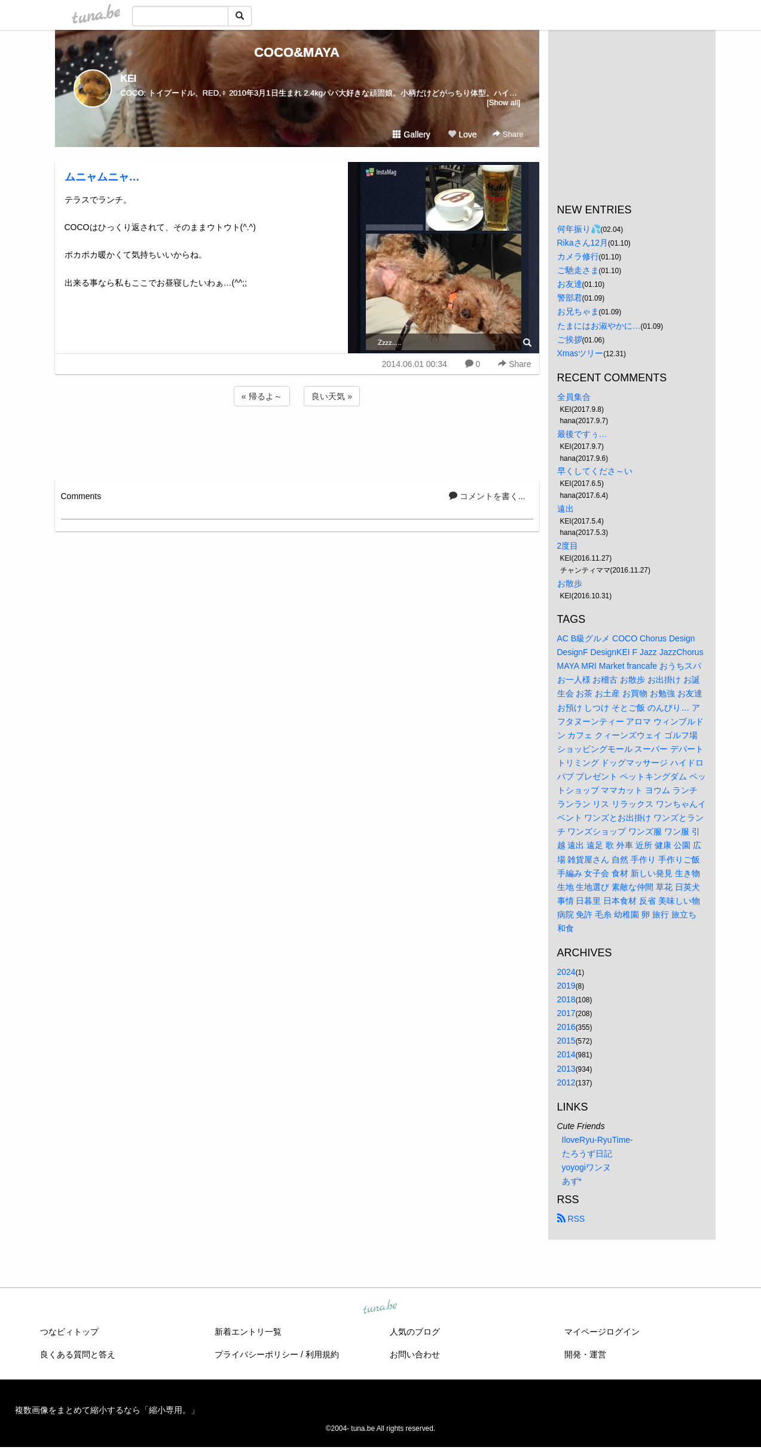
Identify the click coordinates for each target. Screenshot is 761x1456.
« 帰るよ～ (262, 396)
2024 (566, 972)
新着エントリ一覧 (248, 1331)
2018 (566, 999)
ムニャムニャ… (102, 177)
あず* (572, 1181)
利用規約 (322, 1354)
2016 (566, 1027)
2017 (566, 1013)
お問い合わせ (415, 1354)
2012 (566, 1082)
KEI (129, 79)
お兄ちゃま (578, 311)
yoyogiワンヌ (586, 1167)
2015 (566, 1040)
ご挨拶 (569, 339)
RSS (571, 1218)
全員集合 (574, 397)
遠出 (565, 508)
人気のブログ (415, 1331)
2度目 (568, 545)
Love (462, 134)
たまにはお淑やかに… (599, 326)
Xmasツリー (580, 353)
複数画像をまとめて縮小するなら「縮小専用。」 (107, 1410)
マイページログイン (602, 1331)
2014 (566, 1054)
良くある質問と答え (77, 1354)
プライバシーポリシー (256, 1354)
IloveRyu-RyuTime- (597, 1140)
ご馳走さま (578, 270)
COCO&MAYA (297, 52)
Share (508, 134)
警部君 (569, 297)
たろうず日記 (587, 1153)
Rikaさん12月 (583, 242)
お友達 (569, 284)
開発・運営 (585, 1354)
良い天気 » (331, 396)
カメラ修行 (578, 256)
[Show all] (503, 102)
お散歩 (569, 583)
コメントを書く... (487, 496)
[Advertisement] (297, 441)
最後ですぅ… (582, 434)
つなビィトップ (69, 1331)
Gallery (411, 134)
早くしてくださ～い (594, 471)
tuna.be (380, 1308)
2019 (566, 985)
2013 (566, 1068)
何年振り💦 (579, 229)
